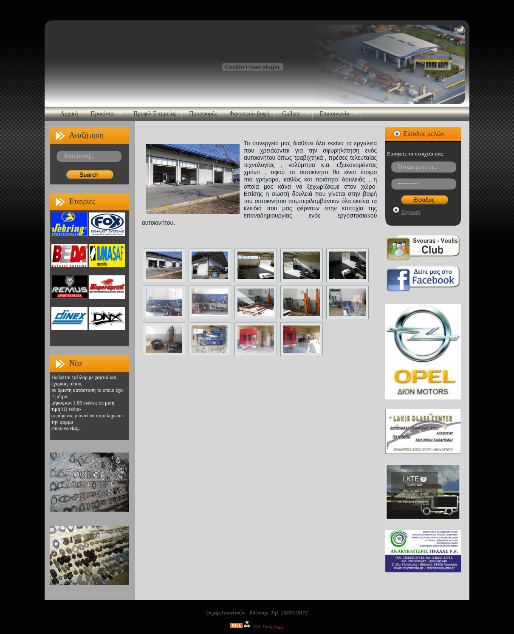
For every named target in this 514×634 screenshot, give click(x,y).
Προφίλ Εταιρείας (154, 113)
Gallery (292, 113)
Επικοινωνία (336, 113)
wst (280, 626)
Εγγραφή (410, 212)
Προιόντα (103, 113)
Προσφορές (203, 113)
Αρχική (69, 113)
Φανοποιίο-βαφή (249, 113)
